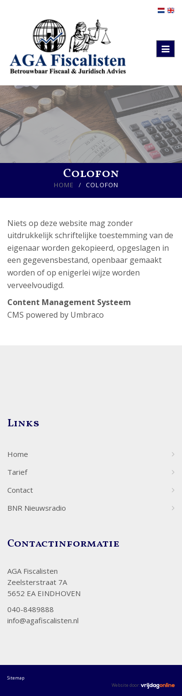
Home (64, 184)
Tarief (17, 472)
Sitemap (15, 678)
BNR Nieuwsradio (36, 508)
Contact (20, 490)
